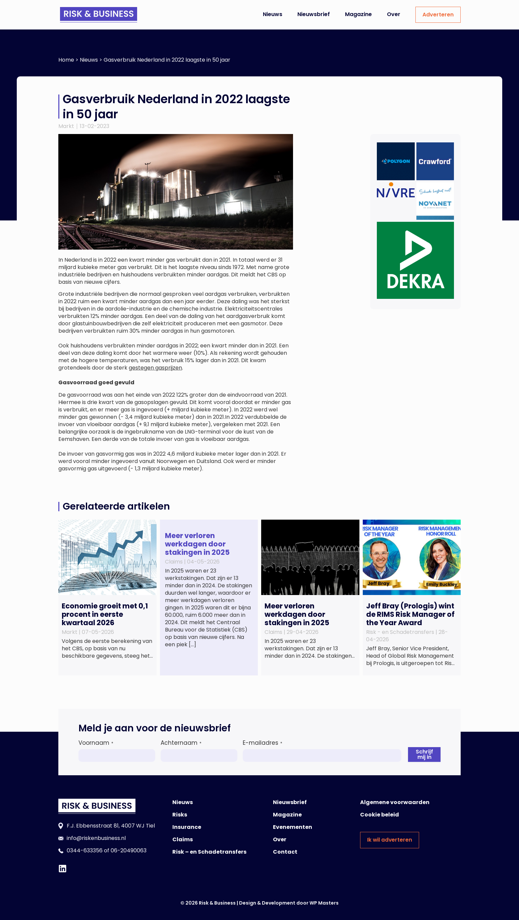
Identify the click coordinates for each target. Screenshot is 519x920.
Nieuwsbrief (313, 14)
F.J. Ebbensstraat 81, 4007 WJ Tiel (111, 826)
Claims (182, 839)
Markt (66, 126)
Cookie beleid (379, 814)
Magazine (358, 14)
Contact (285, 852)
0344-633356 (85, 850)
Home (66, 60)
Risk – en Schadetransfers (209, 852)
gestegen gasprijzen (155, 368)
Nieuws (272, 14)
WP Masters (324, 903)
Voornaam (95, 742)
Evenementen (292, 827)
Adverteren (438, 14)
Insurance (186, 827)
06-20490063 (129, 850)
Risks (179, 814)
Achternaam (181, 742)
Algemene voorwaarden (394, 802)
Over (393, 14)
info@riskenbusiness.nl (96, 838)
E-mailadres (262, 742)
